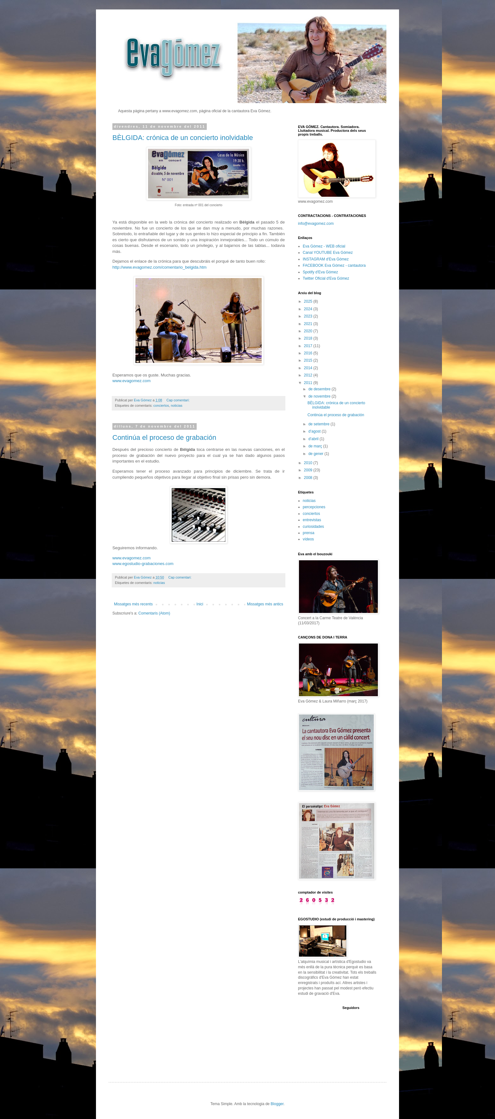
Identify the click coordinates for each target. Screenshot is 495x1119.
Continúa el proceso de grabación (164, 437)
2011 (308, 383)
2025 (308, 301)
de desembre (319, 389)
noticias (176, 405)
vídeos (308, 539)
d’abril (313, 439)
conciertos (161, 405)
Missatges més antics (265, 604)
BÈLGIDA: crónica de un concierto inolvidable (182, 138)
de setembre (319, 424)
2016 (308, 353)
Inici (199, 604)
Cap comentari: (178, 400)
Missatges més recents (133, 604)
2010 (308, 463)
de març (315, 446)
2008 (308, 477)
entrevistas (312, 520)
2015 (308, 360)
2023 (308, 316)
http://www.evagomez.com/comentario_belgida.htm (159, 267)
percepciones (314, 507)
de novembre (319, 396)
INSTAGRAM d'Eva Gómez (326, 259)
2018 (308, 338)
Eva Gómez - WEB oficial (324, 246)
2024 (308, 309)
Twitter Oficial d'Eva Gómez (326, 278)
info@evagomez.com (316, 223)
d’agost (315, 431)
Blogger (277, 1104)
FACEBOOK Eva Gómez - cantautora (334, 265)
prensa (308, 533)
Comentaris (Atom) (154, 613)
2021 (308, 324)
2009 (308, 470)
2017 (308, 346)
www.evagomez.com (131, 380)
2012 (308, 375)
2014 (308, 368)
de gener (316, 454)
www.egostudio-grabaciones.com (143, 563)
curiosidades (313, 526)
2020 (308, 331)
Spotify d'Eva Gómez (320, 272)
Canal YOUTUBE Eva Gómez (328, 252)
